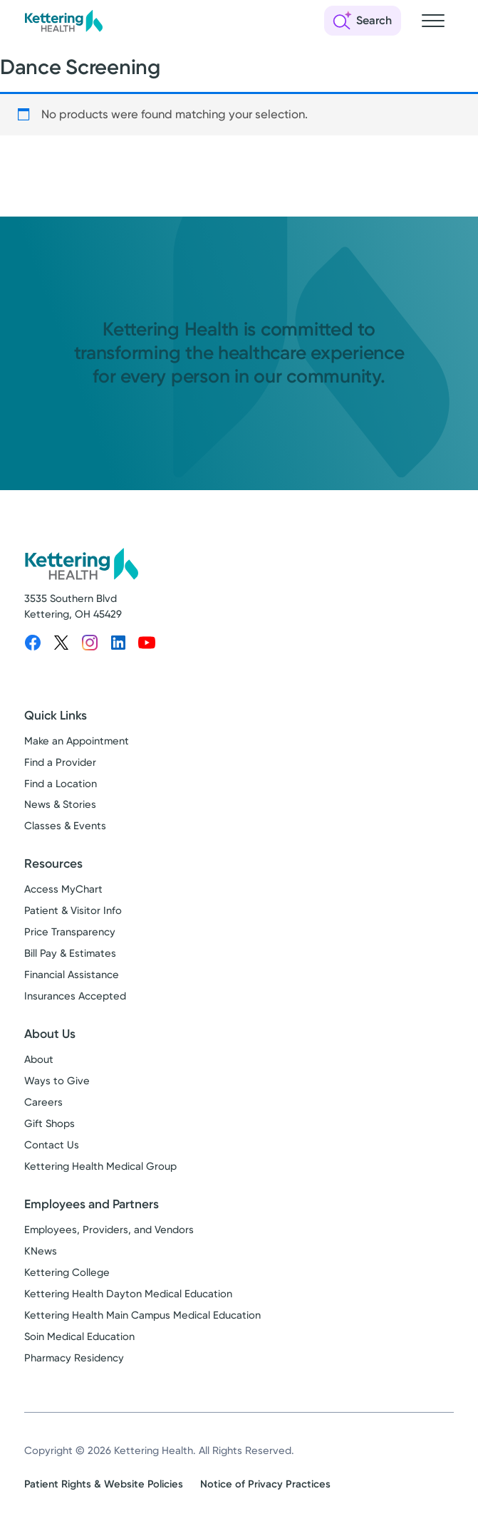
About (38, 1059)
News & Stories (60, 804)
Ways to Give (57, 1080)
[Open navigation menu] (433, 21)
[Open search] (362, 21)
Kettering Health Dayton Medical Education (128, 1293)
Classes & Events (65, 825)
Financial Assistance (71, 974)
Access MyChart (63, 889)
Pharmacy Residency (74, 1357)
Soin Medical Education (79, 1336)
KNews (40, 1251)
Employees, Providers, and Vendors (109, 1229)
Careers (43, 1102)
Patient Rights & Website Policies (103, 1484)
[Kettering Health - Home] (63, 20)
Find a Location (60, 783)
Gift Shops (49, 1123)
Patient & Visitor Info (73, 910)
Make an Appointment (76, 740)
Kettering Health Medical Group (100, 1166)
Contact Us (51, 1144)
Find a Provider (60, 762)
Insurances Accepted (75, 996)
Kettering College (67, 1272)
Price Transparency (69, 931)
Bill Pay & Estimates (70, 953)
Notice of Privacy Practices (265, 1484)
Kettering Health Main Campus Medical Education (142, 1315)
